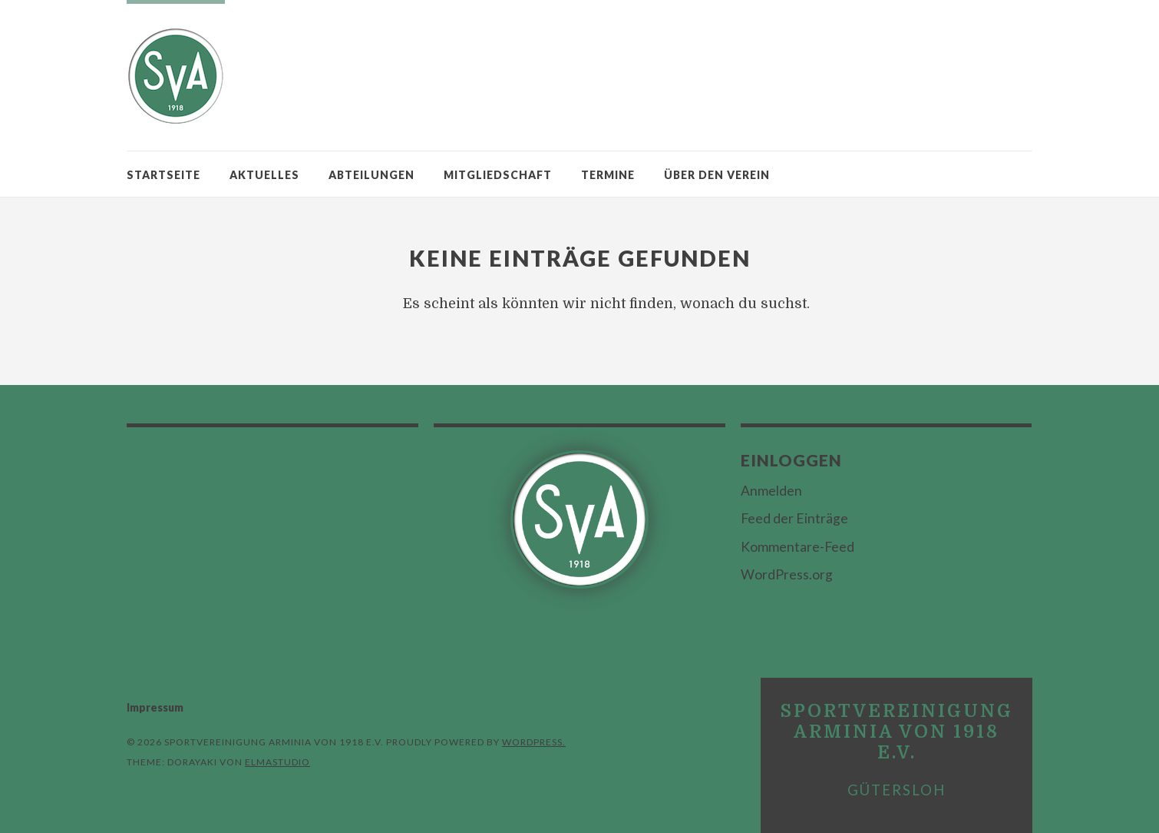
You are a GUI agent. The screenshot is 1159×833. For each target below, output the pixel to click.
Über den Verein (717, 174)
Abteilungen (371, 174)
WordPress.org (787, 574)
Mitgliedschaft (498, 174)
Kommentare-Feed (797, 547)
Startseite (163, 174)
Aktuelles (264, 174)
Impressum (155, 707)
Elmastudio (277, 762)
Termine (608, 174)
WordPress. (534, 742)
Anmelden (771, 491)
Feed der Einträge (794, 518)
